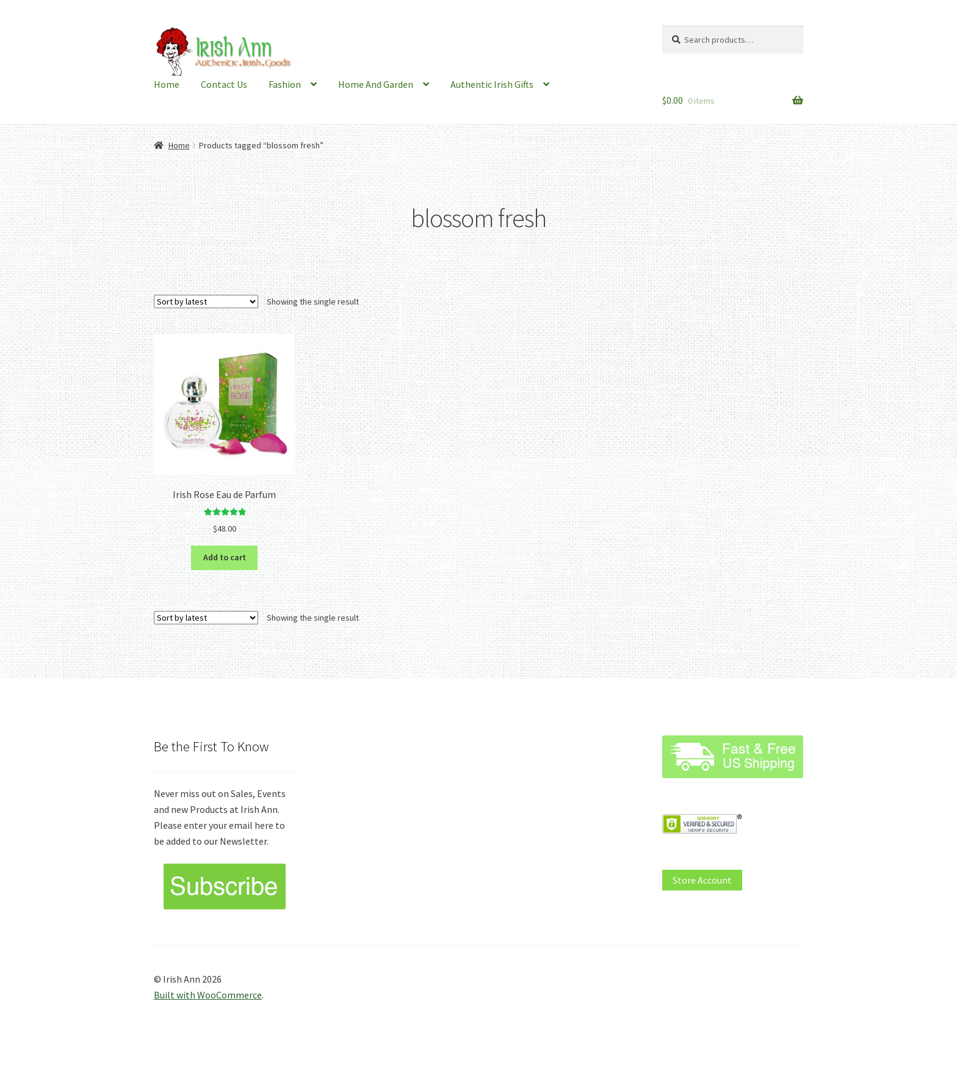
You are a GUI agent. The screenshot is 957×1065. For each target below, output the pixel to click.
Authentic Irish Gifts (491, 84)
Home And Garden (375, 84)
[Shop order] (206, 301)
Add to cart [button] (224, 557)
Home (166, 84)
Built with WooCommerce (208, 995)
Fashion (285, 84)
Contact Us (224, 84)
